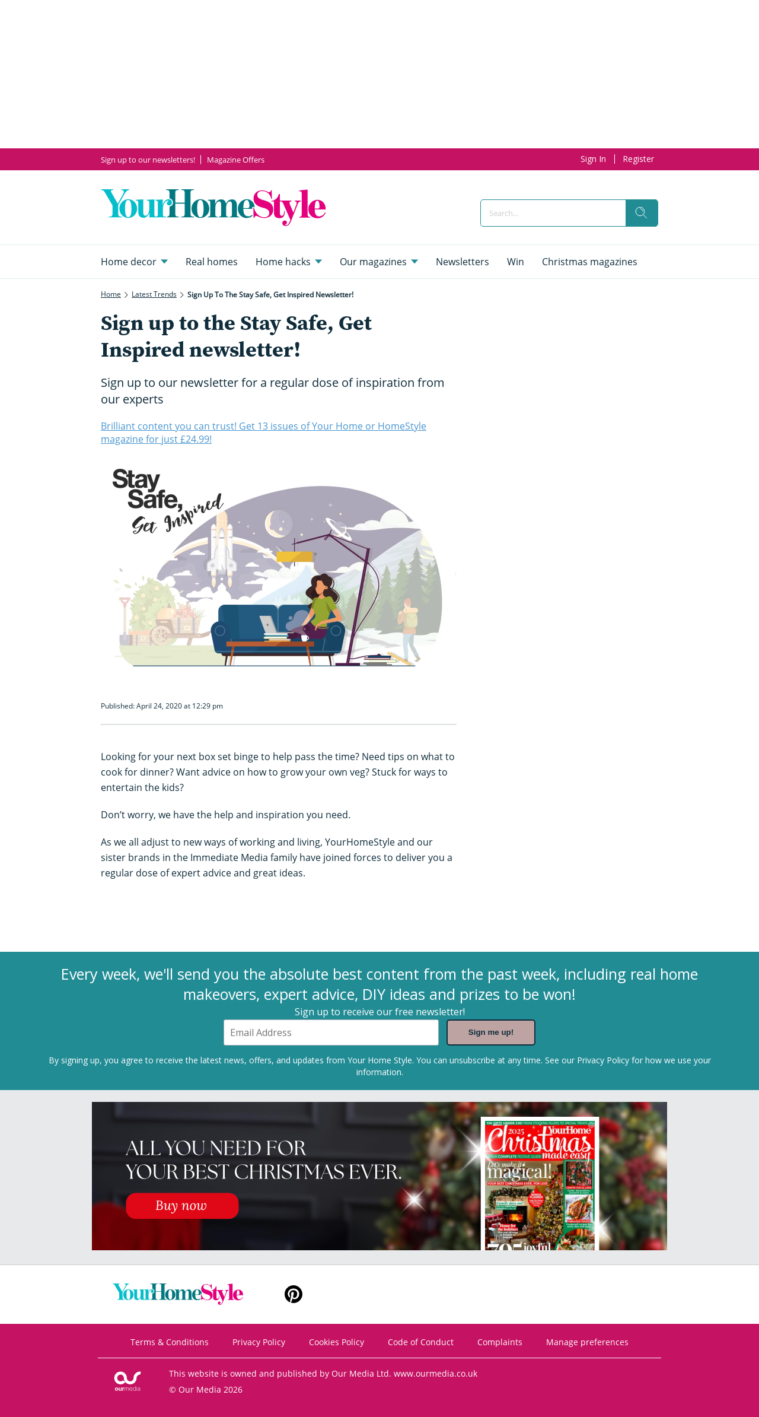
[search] (642, 213)
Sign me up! (491, 1032)
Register (638, 158)
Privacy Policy (603, 1060)
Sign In (593, 158)
